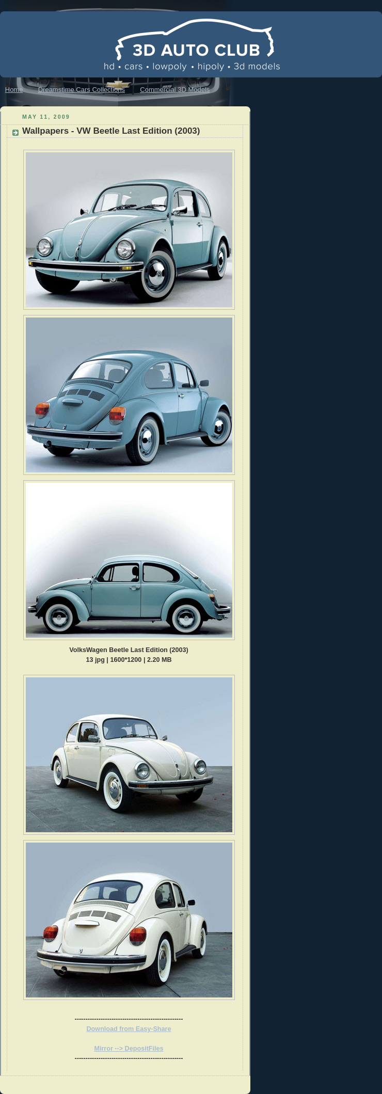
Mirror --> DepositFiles (128, 1048)
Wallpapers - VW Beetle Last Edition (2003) (111, 131)
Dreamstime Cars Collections (81, 89)
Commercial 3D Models (175, 89)
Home (14, 89)
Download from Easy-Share (129, 1029)
